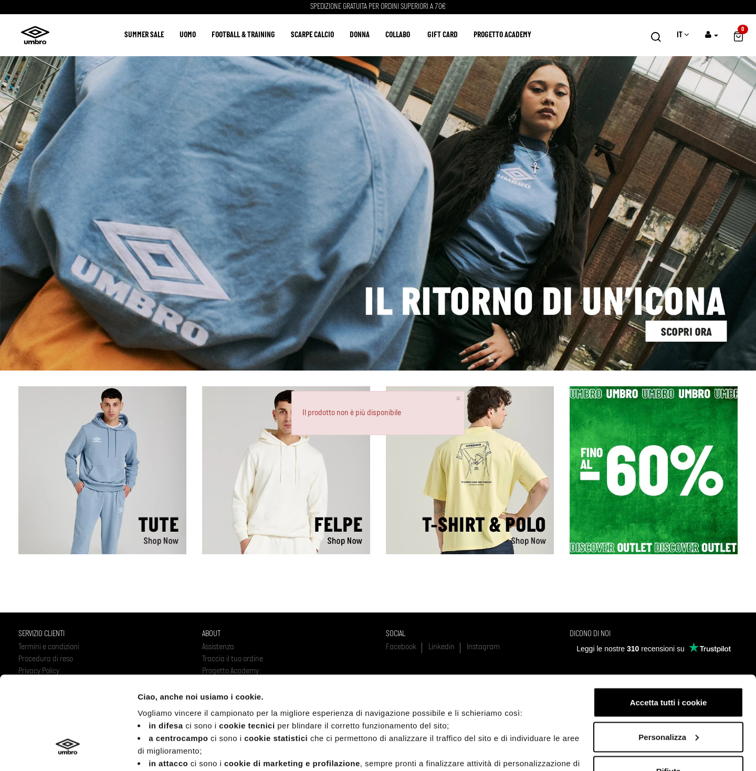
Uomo (188, 35)
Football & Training (243, 35)
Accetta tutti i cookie (668, 623)
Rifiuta (668, 692)
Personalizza (668, 658)
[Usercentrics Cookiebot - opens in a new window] (68, 750)
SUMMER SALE (144, 35)
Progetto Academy (502, 35)
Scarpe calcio (312, 35)
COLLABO (397, 35)
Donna (360, 35)
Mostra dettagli (166, 750)
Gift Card (442, 35)
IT (683, 34)
